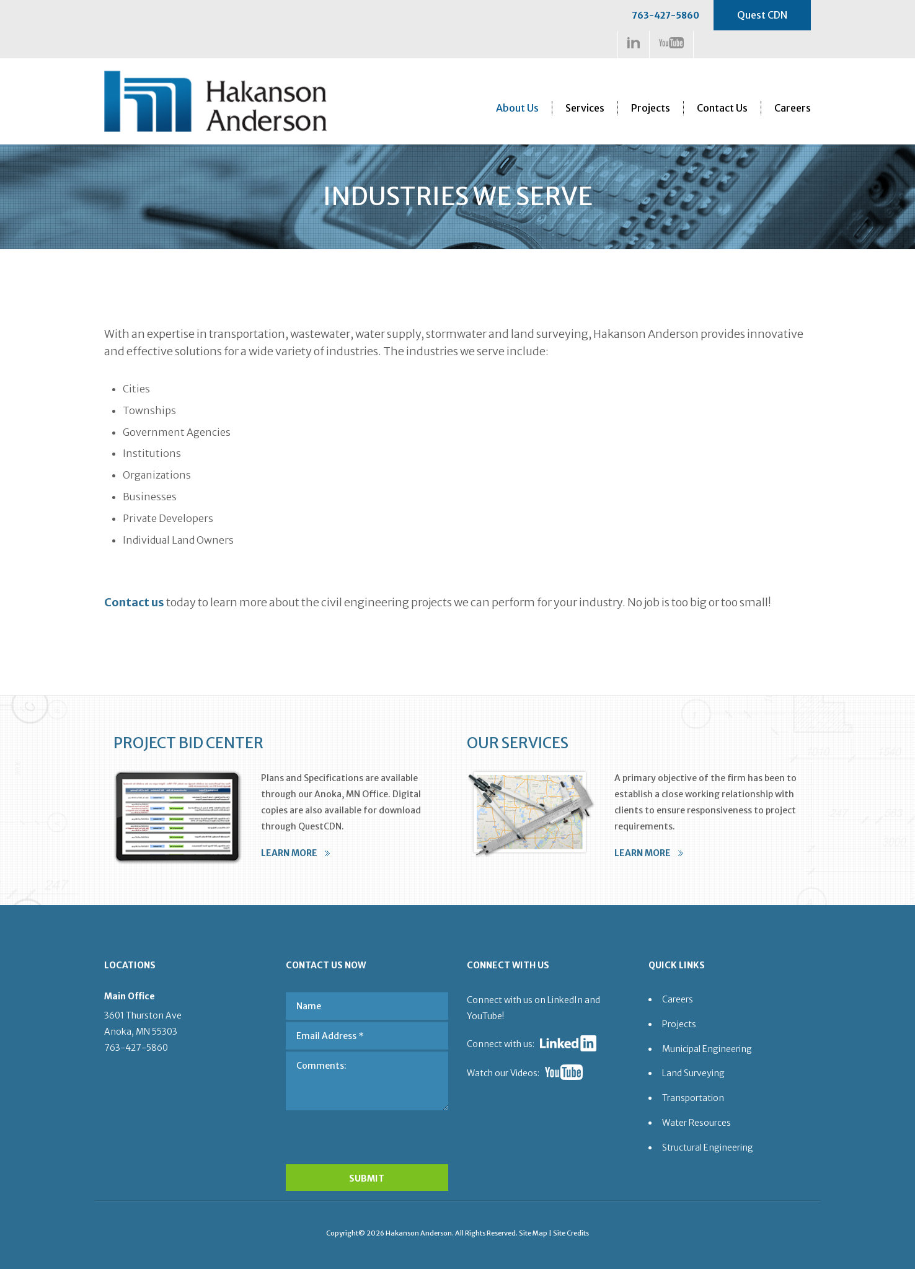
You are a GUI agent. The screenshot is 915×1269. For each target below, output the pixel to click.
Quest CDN (762, 15)
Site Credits (571, 1233)
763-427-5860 (665, 15)
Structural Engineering (707, 1147)
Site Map (533, 1233)
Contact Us (722, 108)
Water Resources (696, 1122)
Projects (650, 108)
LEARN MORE (289, 853)
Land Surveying (693, 1073)
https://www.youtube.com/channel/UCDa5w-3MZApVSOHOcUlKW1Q (671, 42)
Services (584, 108)
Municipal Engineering (707, 1049)
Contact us (134, 602)
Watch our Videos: (503, 1073)
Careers (792, 108)
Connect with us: (500, 1044)
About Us (517, 108)
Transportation (693, 1097)
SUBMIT (366, 1178)
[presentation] (367, 1134)
